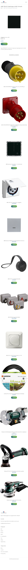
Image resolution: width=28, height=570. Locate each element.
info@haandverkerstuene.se (5, 523)
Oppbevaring (3, 541)
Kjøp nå (4, 43)
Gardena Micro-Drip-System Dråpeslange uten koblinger (14, 393)
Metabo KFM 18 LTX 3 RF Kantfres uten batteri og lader (14, 471)
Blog (1, 548)
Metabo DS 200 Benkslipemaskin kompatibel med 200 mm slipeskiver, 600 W (14, 432)
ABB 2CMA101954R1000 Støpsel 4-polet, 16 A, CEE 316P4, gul (14, 86)
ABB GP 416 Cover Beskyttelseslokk (14, 278)
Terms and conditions (4, 551)
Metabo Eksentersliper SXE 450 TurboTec (14, 500)
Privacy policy (3, 553)
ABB (8, 37)
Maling (2, 539)
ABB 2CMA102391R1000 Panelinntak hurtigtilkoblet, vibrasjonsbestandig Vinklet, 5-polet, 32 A (14, 125)
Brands (6, 37)
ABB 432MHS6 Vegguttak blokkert (14, 317)
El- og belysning (3, 536)
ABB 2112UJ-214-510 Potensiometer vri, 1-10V (14, 355)
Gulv (1, 538)
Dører (2, 534)
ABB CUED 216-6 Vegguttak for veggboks (14, 202)
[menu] (26, 2)
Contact (2, 549)
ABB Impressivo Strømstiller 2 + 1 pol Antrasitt (14, 164)
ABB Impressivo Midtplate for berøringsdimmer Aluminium (14, 240)
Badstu (2, 530)
